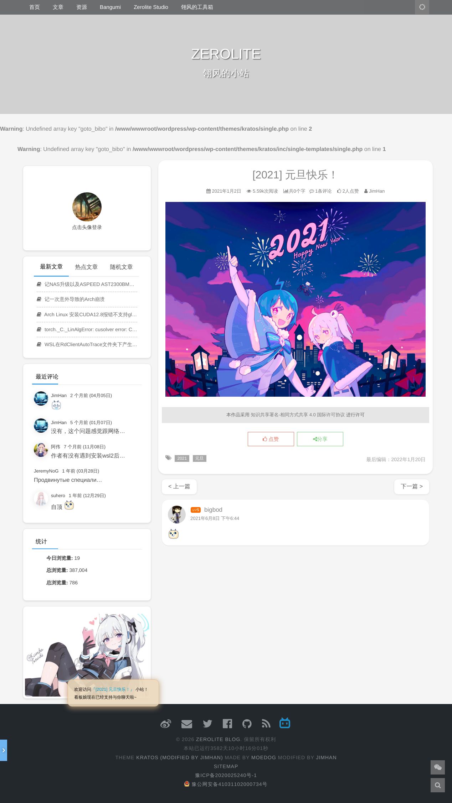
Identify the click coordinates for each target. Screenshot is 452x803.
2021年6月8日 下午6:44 (214, 518)
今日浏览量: (60, 558)
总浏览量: (58, 570)
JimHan (326, 757)
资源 (81, 7)
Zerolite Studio (151, 7)
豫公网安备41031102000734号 (225, 784)
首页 (34, 7)
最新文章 (51, 267)
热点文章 (86, 267)
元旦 (199, 458)
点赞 (271, 439)
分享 (320, 439)
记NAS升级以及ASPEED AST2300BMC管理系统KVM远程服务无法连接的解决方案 (87, 284)
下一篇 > (412, 487)
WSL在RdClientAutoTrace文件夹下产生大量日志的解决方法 (87, 344)
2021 (182, 458)
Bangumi (110, 7)
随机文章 (121, 267)
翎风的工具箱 (197, 7)
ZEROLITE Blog (218, 739)
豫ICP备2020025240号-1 (226, 775)
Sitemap (226, 766)
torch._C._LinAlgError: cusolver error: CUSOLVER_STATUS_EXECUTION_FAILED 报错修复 (87, 329)
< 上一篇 (179, 487)
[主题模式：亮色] (422, 7)
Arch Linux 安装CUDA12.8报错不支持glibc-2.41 (87, 314)
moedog (263, 757)
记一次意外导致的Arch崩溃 (71, 299)
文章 (58, 7)
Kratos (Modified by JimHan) (179, 757)
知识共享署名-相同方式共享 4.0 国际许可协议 (298, 414)
